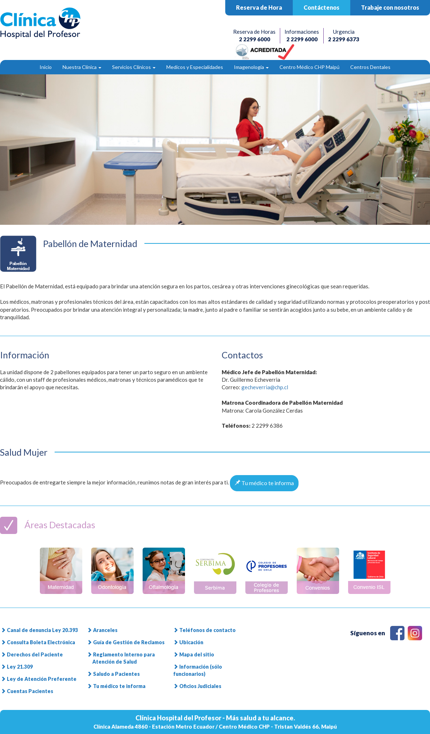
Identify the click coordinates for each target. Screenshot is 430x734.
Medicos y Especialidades (194, 67)
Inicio (46, 67)
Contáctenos (321, 7)
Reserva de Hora (259, 7)
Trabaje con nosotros (390, 7)
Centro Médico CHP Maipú (309, 67)
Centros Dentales (370, 67)
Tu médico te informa (264, 482)
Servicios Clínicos (134, 67)
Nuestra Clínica (82, 67)
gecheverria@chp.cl (264, 387)
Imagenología (251, 67)
